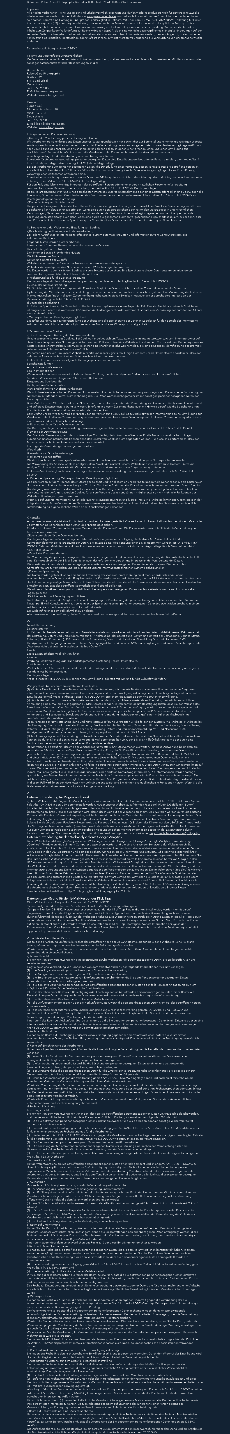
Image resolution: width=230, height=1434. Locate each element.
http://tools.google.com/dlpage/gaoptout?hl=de (98, 891)
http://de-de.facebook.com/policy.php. (175, 833)
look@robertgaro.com (50, 123)
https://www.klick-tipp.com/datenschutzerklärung (72, 931)
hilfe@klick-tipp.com (159, 739)
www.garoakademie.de (101, 16)
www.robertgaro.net (51, 95)
